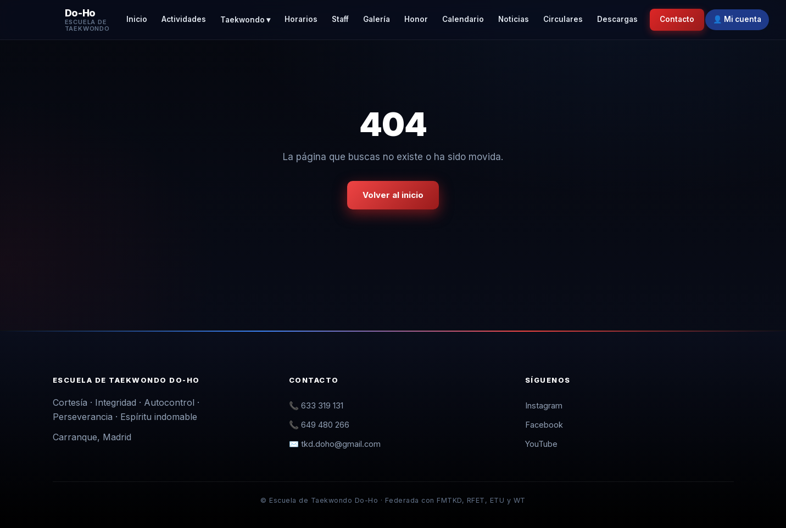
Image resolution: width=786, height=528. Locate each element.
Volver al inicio (393, 195)
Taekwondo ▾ (245, 19)
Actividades (183, 19)
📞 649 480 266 (319, 424)
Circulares (563, 19)
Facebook (544, 424)
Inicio (136, 19)
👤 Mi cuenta (737, 19)
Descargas (617, 19)
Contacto (677, 19)
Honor (416, 19)
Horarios (301, 19)
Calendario (463, 19)
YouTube (541, 443)
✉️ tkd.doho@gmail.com (335, 443)
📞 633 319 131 (316, 405)
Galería (376, 19)
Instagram (543, 405)
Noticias (513, 19)
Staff (340, 19)
